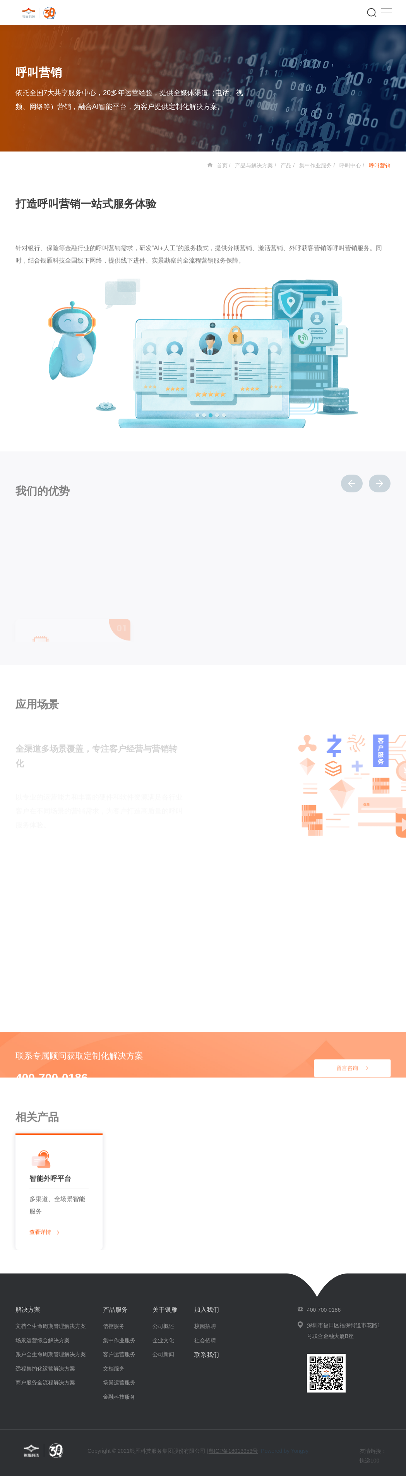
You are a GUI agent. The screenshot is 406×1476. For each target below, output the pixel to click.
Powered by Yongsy (284, 1451)
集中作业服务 (315, 165)
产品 (286, 165)
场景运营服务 (119, 1382)
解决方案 (27, 1309)
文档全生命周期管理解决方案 (50, 1326)
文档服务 (114, 1368)
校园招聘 (205, 1326)
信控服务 (114, 1326)
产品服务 (115, 1309)
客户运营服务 (119, 1354)
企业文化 (163, 1340)
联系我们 (206, 1355)
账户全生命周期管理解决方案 (50, 1354)
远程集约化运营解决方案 (45, 1368)
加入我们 (206, 1309)
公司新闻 (163, 1354)
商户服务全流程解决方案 (45, 1382)
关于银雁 (164, 1309)
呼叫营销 (380, 165)
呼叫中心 (350, 165)
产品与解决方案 (254, 165)
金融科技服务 (119, 1397)
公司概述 (163, 1326)
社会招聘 (205, 1340)
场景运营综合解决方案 (42, 1340)
